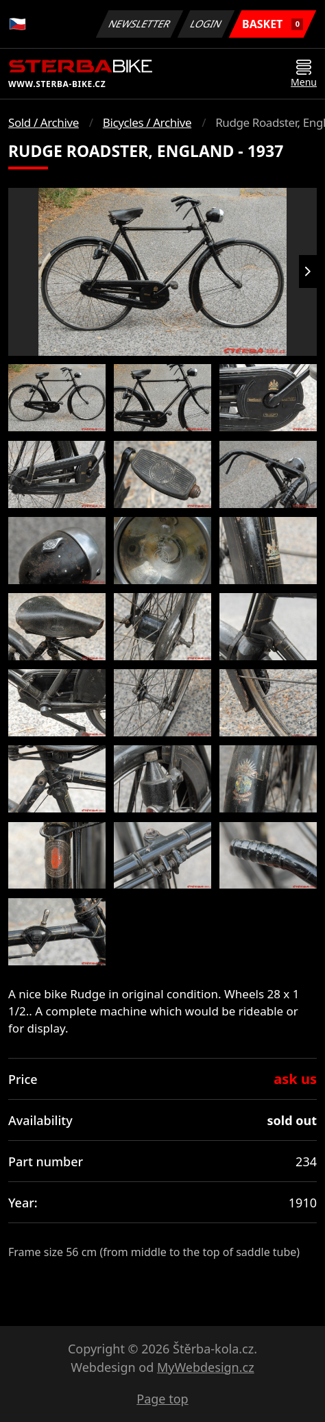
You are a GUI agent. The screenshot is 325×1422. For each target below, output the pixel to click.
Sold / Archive (43, 122)
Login (206, 23)
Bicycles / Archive (147, 122)
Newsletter (139, 23)
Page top (162, 1398)
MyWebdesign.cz (205, 1367)
